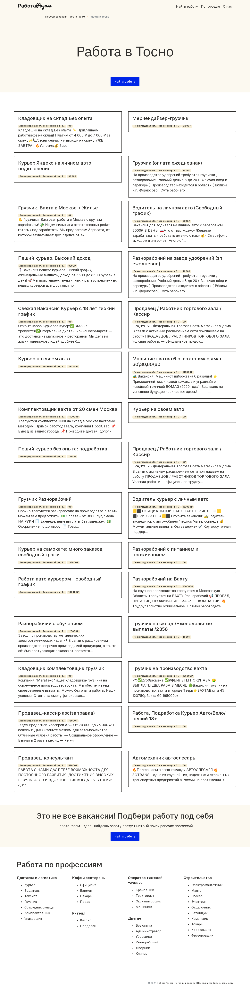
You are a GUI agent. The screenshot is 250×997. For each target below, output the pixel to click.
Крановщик (145, 890)
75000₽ (72, 721)
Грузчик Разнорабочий (45, 499)
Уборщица (144, 937)
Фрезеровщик (202, 935)
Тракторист (145, 896)
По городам (210, 6)
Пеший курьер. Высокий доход (54, 258)
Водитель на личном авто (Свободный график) (177, 210)
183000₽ (188, 507)
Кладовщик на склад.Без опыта (55, 118)
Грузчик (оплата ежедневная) (167, 163)
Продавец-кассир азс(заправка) (56, 713)
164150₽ (73, 366)
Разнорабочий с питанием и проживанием (165, 551)
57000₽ (72, 765)
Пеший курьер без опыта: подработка (62, 449)
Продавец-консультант (45, 758)
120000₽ (73, 631)
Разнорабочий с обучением (50, 623)
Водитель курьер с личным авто (170, 499)
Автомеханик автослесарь (163, 758)
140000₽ (73, 417)
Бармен (86, 890)
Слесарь (197, 896)
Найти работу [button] (125, 81)
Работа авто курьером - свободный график (60, 581)
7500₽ (72, 456)
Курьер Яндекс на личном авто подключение (54, 165)
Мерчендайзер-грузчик (160, 118)
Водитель (32, 890)
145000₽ (188, 372)
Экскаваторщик (148, 901)
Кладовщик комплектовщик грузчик (61, 668)
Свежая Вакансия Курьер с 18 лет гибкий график (66, 311)
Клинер (141, 953)
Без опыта (144, 925)
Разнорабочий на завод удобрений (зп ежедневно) (177, 261)
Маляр (196, 890)
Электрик (198, 902)
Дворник (143, 948)
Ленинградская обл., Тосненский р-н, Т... (42, 126)
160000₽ (73, 592)
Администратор (148, 931)
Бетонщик (199, 913)
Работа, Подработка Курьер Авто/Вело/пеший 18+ (179, 715)
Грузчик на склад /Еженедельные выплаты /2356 (172, 626)
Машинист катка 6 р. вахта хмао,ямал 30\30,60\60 (177, 361)
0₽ (69, 126)
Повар (85, 902)
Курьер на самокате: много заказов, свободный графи (61, 551)
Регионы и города (185, 983)
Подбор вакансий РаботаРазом (65, 16)
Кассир (85, 920)
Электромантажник (206, 885)
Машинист (144, 907)
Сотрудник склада (39, 907)
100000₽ (188, 586)
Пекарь (86, 896)
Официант (88, 885)
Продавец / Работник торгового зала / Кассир (176, 311)
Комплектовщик (37, 913)
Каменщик (199, 919)
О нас (227, 6)
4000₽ (186, 170)
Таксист (30, 896)
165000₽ (188, 676)
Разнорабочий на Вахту (160, 579)
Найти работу (187, 6)
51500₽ (187, 126)
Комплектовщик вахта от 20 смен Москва (67, 409)
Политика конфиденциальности (215, 983)
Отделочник (201, 907)
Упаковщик (33, 919)
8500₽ (186, 221)
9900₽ (72, 176)
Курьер (30, 885)
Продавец (88, 926)
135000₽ (73, 562)
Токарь (197, 924)
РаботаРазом (165, 983)
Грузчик (30, 902)
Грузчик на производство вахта (169, 668)
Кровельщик (201, 930)
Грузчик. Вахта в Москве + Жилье (58, 208)
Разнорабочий (147, 942)
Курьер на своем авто (44, 359)
